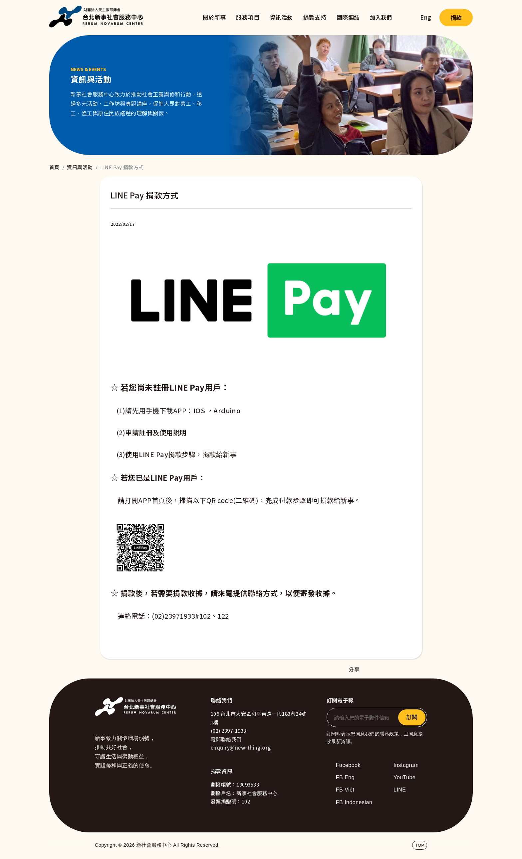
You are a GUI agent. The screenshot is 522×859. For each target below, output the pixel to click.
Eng (425, 17)
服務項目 (247, 17)
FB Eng (345, 777)
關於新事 (214, 17)
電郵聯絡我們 (226, 739)
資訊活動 (281, 17)
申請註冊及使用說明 (155, 432)
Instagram (405, 765)
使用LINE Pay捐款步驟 (160, 454)
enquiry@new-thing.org (241, 747)
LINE (399, 790)
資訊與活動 (80, 167)
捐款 (456, 17)
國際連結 (348, 17)
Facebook (348, 765)
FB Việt (345, 790)
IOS (199, 410)
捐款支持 (314, 17)
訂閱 (411, 717)
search (406, 18)
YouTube (404, 777)
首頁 (54, 167)
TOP (419, 845)
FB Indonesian (354, 802)
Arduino (226, 410)
